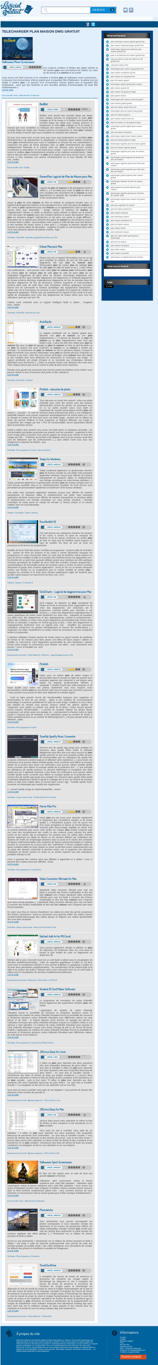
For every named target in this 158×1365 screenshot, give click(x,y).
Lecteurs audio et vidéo (24, 797)
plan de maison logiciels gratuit (123, 148)
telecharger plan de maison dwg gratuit (127, 111)
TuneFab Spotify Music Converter (57, 736)
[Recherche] (66, 10)
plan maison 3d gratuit (120, 246)
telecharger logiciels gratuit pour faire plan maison (128, 164)
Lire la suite (7, 90)
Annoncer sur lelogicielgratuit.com (132, 1350)
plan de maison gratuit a (120, 115)
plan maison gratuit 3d (120, 88)
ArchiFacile (45, 321)
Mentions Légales (126, 1341)
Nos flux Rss (124, 1345)
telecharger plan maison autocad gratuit (127, 99)
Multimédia (11, 237)
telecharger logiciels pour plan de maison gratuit (127, 152)
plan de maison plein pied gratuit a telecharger (125, 237)
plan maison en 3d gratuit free (123, 77)
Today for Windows (50, 459)
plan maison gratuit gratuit (121, 103)
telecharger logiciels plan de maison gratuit (128, 144)
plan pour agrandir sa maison (123, 205)
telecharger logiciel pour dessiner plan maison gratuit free (126, 50)
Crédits (122, 1339)
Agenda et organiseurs (35, 1100)
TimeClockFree (48, 1265)
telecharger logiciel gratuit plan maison (126, 84)
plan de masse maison (120, 224)
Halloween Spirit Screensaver (56, 1162)
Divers (16, 95)
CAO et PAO (20, 237)
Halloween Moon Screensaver (18, 62)
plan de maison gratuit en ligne (123, 140)
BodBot (44, 104)
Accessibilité (19, 513)
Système (18, 582)
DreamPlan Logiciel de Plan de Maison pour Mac (66, 176)
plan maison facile (118, 228)
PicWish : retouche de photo (55, 389)
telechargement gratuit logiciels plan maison (125, 188)
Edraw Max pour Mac (51, 246)
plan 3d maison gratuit (120, 80)
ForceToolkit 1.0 (48, 521)
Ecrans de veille (7, 95)
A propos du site (126, 1346)
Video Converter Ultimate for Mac (58, 878)
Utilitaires (10, 513)
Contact (123, 1337)
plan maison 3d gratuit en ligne (123, 92)
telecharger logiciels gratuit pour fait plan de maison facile (127, 194)
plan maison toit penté (120, 253)
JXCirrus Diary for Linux (53, 1051)
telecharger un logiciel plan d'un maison (127, 257)
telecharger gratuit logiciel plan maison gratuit (126, 127)
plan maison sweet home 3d (122, 119)
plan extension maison (120, 232)
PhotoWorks (46, 1210)
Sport (21, 167)
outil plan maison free (119, 65)
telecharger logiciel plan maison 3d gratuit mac (128, 200)
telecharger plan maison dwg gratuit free (127, 69)
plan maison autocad (119, 213)
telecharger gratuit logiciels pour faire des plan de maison (127, 170)
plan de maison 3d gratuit (121, 132)
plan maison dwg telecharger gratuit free (127, 45)
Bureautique (32, 980)
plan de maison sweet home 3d (123, 107)
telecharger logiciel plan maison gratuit (126, 136)
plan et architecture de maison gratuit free (128, 55)
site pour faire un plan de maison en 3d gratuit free (127, 60)
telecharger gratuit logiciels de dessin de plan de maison (127, 158)
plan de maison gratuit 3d (121, 209)
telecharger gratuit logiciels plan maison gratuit (127, 176)
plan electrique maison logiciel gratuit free (128, 42)
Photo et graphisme (23, 450)
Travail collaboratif (34, 655)
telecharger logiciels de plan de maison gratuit (127, 182)
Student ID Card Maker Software (57, 989)
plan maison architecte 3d (121, 220)
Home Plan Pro (48, 806)
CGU (122, 1343)
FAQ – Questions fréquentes (130, 1348)
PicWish (44, 664)
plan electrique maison (120, 217)
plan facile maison (118, 249)
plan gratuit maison (118, 96)
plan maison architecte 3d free (123, 73)
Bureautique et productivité (16, 655)
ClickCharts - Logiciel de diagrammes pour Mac (66, 591)
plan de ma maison (118, 242)
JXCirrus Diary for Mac (52, 1109)
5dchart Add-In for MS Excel (55, 936)
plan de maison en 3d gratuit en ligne (126, 122)
